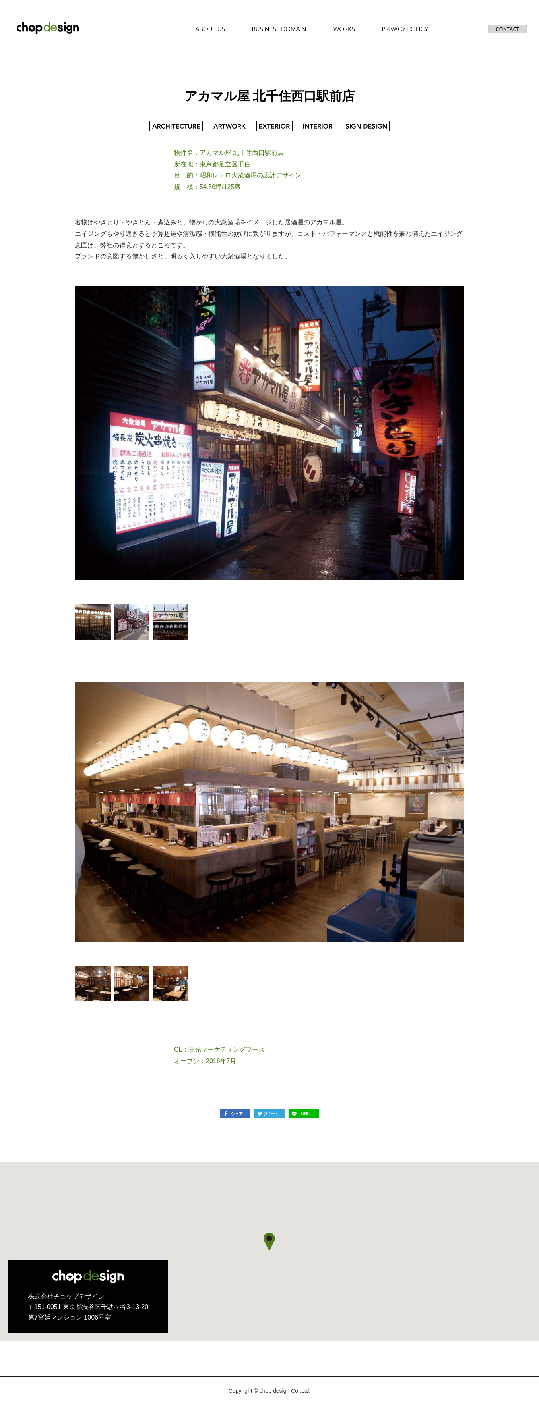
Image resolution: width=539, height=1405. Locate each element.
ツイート (271, 1114)
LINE (305, 1114)
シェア (237, 1114)
